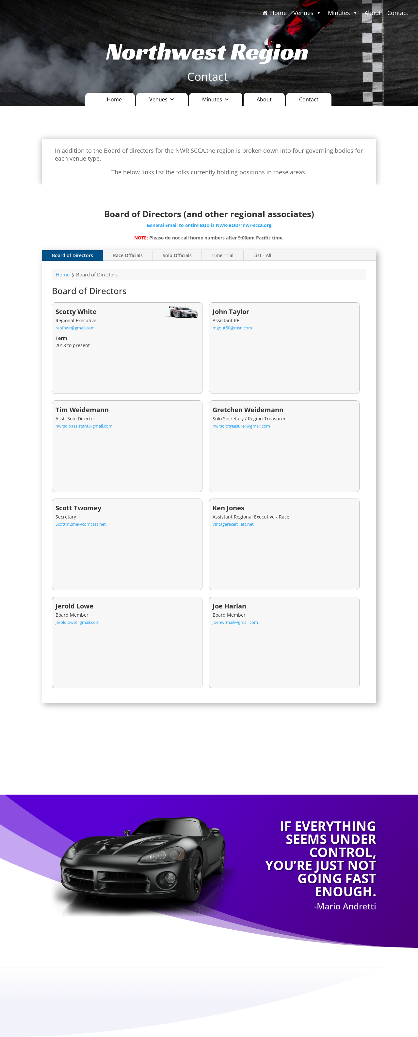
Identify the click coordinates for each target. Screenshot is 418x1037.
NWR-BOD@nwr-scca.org (243, 225)
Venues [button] (307, 12)
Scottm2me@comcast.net (81, 524)
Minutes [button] (215, 99)
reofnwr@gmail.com (75, 328)
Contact (397, 13)
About (372, 13)
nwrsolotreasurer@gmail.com (241, 426)
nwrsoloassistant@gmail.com (84, 426)
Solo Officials (177, 255)
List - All (262, 255)
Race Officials (128, 255)
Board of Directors (72, 255)
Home (278, 13)
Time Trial (222, 255)
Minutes (343, 12)
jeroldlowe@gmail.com (78, 622)
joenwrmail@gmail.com (235, 622)
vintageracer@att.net (233, 524)
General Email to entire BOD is (181, 225)
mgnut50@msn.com (232, 328)
